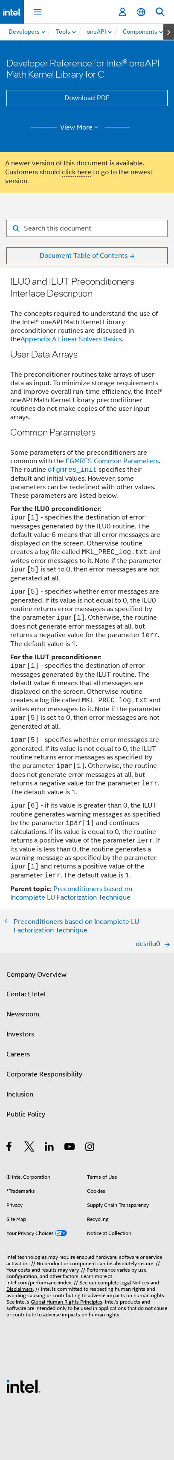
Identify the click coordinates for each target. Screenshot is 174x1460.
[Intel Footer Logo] (23, 1386)
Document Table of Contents (84, 255)
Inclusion (19, 1094)
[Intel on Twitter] (29, 1148)
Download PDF (87, 98)
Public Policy (25, 1114)
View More (81, 127)
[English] (141, 12)
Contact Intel (26, 994)
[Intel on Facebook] (9, 1148)
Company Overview (36, 974)
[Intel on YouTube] (70, 1148)
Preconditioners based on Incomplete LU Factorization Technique (71, 893)
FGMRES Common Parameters (112, 461)
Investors (20, 1034)
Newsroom (22, 1014)
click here (76, 172)
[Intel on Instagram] (90, 1148)
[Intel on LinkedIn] (49, 1148)
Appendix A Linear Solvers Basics (71, 339)
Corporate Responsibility (44, 1074)
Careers (18, 1054)
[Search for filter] (87, 228)
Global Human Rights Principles (66, 1301)
